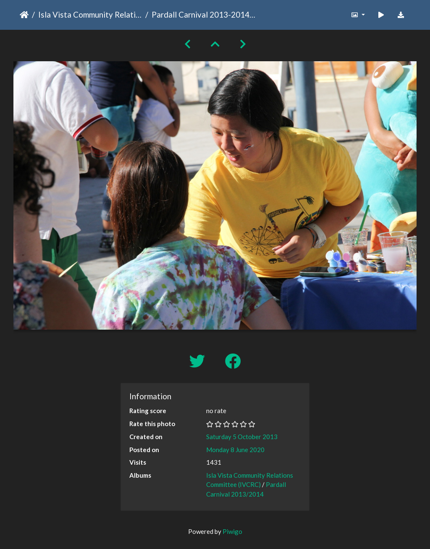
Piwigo (232, 531)
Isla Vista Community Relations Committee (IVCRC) (90, 14)
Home (24, 15)
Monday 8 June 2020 (235, 449)
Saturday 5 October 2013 (242, 436)
